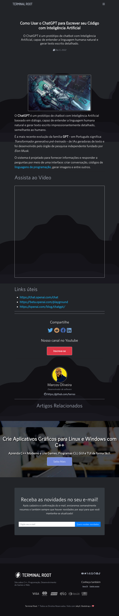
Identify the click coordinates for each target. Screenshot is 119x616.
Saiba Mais (59, 461)
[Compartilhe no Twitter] (51, 330)
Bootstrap (85, 606)
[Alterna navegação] (104, 4)
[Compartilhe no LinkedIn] (69, 330)
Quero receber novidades (88, 524)
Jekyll (78, 606)
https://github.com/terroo (59, 394)
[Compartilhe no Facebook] (63, 330)
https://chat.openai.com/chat (39, 297)
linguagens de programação (32, 167)
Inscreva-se (59, 350)
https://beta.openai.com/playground (44, 302)
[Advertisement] (66, 60)
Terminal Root (22, 4)
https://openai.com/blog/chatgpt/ (42, 306)
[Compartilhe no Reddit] (57, 330)
